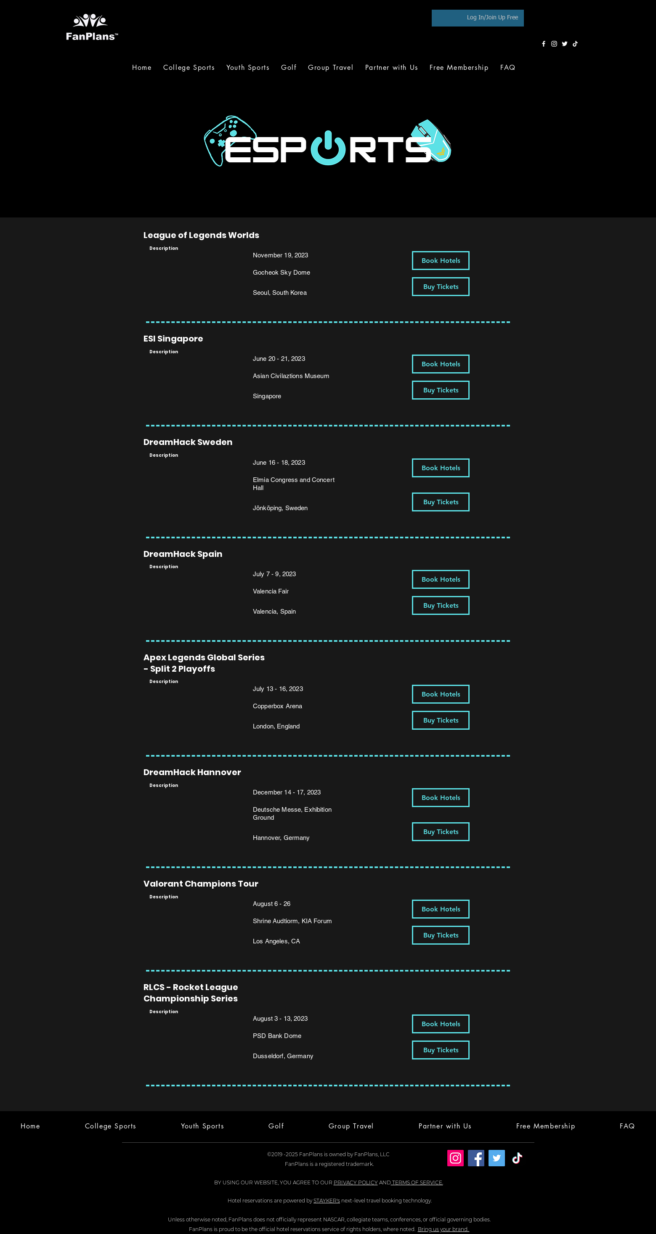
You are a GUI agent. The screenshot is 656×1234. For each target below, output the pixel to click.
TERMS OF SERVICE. (417, 1182)
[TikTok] (575, 44)
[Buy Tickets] (441, 286)
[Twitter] (564, 44)
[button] (288, 67)
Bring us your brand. (444, 1229)
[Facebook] (543, 44)
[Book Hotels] (441, 260)
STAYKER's (326, 1200)
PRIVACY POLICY (356, 1182)
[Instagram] (554, 44)
